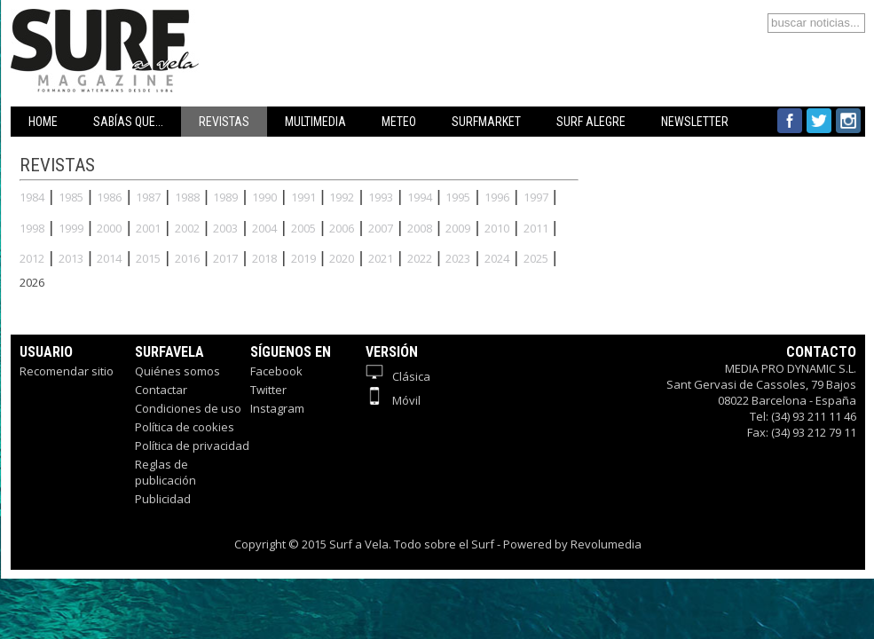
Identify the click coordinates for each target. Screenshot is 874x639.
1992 (341, 197)
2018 (264, 258)
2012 (32, 258)
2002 (187, 228)
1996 (496, 197)
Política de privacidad (192, 446)
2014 (109, 258)
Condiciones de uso (188, 408)
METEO (399, 121)
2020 (341, 258)
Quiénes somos (177, 371)
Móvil (393, 400)
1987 (148, 197)
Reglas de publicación (165, 472)
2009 (457, 228)
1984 (32, 197)
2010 (496, 228)
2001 (148, 228)
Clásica (398, 376)
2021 (380, 258)
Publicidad (163, 499)
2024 (496, 258)
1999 (71, 228)
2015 (148, 258)
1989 (225, 197)
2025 (536, 258)
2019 (303, 258)
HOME (43, 121)
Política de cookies (184, 427)
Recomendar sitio (67, 371)
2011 (536, 228)
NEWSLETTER (694, 121)
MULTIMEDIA (315, 121)
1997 (536, 197)
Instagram (277, 408)
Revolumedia (606, 544)
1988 (187, 197)
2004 (264, 228)
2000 (109, 228)
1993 (380, 197)
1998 (32, 228)
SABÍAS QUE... (128, 121)
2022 (419, 258)
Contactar (161, 390)
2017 (225, 258)
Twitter (268, 390)
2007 (380, 228)
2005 (303, 228)
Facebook (276, 371)
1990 (264, 197)
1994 (419, 197)
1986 (109, 197)
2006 (341, 228)
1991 (303, 197)
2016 (187, 258)
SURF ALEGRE (591, 121)
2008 (419, 228)
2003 (225, 228)
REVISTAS (224, 121)
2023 (457, 258)
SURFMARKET (486, 121)
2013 (71, 258)
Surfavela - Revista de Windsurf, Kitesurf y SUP (190, 24)
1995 (457, 197)
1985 (71, 197)
